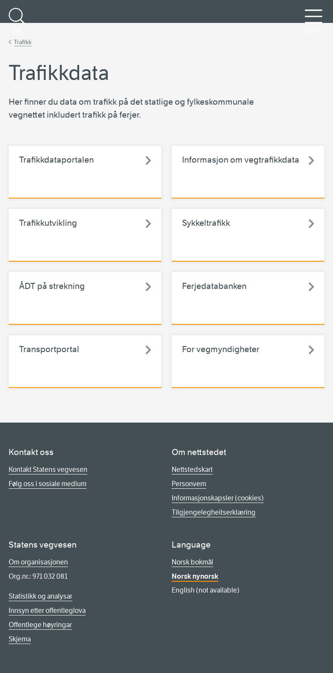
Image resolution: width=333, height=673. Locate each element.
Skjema (20, 639)
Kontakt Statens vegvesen (48, 469)
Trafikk (23, 42)
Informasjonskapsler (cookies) (218, 498)
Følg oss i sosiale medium (47, 484)
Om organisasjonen (38, 562)
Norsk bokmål (192, 562)
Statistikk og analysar (40, 596)
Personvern (189, 484)
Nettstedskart (192, 469)
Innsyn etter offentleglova (47, 610)
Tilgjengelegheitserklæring (214, 512)
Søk (17, 21)
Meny (313, 21)
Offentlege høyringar (40, 625)
